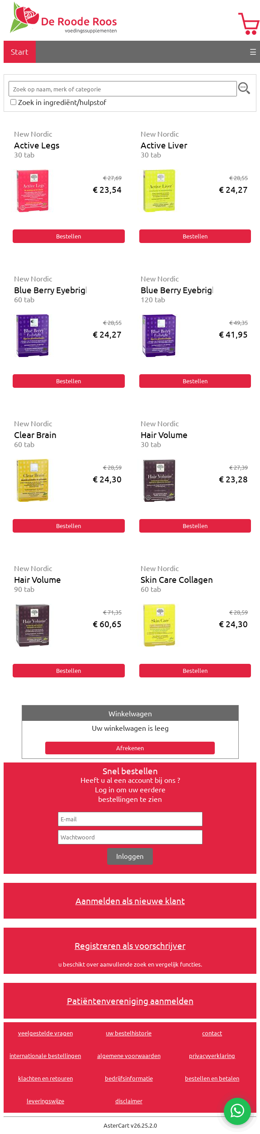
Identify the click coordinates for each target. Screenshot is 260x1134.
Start (19, 51)
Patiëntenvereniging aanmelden (130, 1000)
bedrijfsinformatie (129, 1078)
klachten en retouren (45, 1078)
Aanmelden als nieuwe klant (130, 900)
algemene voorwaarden (129, 1055)
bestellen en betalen (212, 1078)
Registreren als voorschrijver (130, 945)
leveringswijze (45, 1101)
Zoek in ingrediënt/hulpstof (62, 101)
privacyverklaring (212, 1055)
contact (212, 1033)
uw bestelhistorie (128, 1033)
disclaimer (128, 1101)
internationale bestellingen (45, 1055)
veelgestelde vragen (45, 1033)
